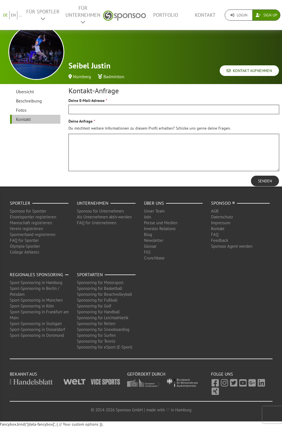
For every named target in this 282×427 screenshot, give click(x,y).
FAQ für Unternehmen (96, 222)
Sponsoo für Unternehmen (100, 211)
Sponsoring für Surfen (96, 335)
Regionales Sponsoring (36, 274)
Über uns (154, 203)
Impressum (220, 222)
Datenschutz (222, 217)
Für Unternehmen (82, 15)
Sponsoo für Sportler (28, 211)
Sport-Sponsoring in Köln (32, 306)
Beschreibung (29, 101)
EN (13, 15)
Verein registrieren (26, 228)
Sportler (20, 203)
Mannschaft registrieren (31, 222)
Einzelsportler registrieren (33, 217)
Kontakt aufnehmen (249, 70)
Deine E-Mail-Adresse (86, 100)
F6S (147, 252)
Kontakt (205, 15)
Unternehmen (92, 203)
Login (238, 15)
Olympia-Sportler (25, 246)
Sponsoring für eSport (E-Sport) (104, 347)
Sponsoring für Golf (94, 306)
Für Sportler (43, 14)
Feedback (219, 240)
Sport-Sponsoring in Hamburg (36, 282)
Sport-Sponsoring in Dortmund (37, 335)
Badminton (113, 76)
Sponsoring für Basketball (99, 288)
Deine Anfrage (80, 121)
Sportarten (90, 274)
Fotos (21, 110)
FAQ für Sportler (24, 240)
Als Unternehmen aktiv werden (104, 217)
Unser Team (154, 211)
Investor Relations (160, 228)
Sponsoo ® (223, 203)
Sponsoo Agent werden (231, 246)
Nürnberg (82, 76)
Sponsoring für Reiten (96, 323)
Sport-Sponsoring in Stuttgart (36, 323)
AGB (215, 211)
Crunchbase (154, 258)
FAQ (215, 234)
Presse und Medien (160, 222)
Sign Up (266, 15)
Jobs (147, 217)
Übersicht (25, 91)
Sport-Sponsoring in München (36, 300)
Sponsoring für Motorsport (100, 282)
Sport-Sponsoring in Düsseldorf (37, 329)
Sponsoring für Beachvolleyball (104, 294)
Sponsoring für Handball (98, 311)
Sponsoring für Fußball (97, 300)
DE (5, 15)
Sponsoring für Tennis (96, 341)
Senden (265, 180)
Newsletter (153, 240)
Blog (148, 234)
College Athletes (24, 252)
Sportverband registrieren (32, 234)
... (20, 15)
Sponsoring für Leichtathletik (102, 317)
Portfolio (165, 15)
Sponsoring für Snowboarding (103, 329)
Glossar (150, 246)
